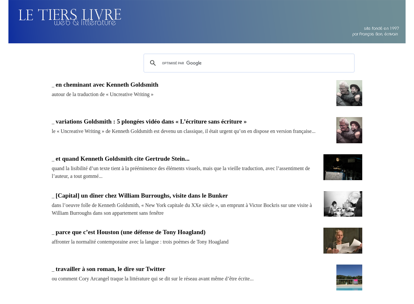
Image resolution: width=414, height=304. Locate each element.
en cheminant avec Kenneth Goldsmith (107, 84)
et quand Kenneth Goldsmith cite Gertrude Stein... (123, 158)
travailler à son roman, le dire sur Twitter (110, 269)
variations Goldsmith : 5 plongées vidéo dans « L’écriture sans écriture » (151, 121)
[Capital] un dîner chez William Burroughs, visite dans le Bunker (142, 195)
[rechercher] (248, 63)
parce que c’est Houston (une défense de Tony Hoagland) (130, 232)
